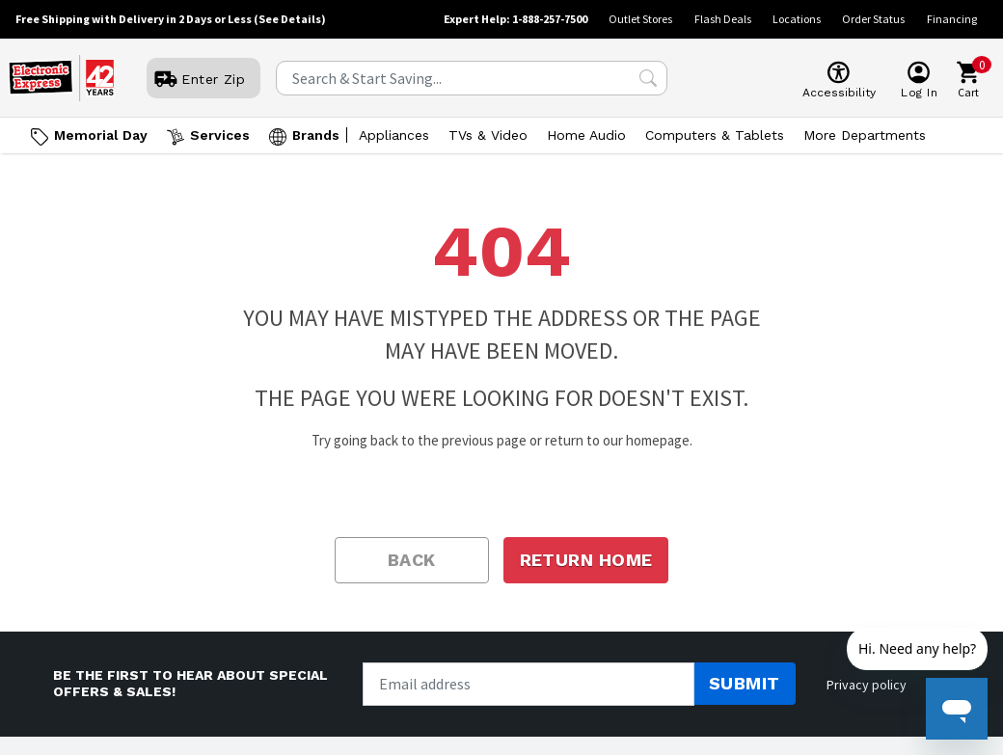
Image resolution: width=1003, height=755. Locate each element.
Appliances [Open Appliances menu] (394, 135)
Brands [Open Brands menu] (315, 135)
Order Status (873, 19)
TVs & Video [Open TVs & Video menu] (488, 135)
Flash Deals (722, 19)
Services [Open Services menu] (220, 135)
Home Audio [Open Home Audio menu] (586, 135)
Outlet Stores (640, 19)
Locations (797, 19)
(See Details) (290, 19)
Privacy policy (867, 684)
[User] (203, 79)
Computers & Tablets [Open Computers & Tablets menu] (714, 135)
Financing (952, 19)
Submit (744, 683)
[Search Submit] (648, 78)
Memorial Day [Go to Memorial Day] (101, 135)
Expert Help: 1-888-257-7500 (515, 19)
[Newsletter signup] (528, 684)
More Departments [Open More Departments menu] (864, 135)
